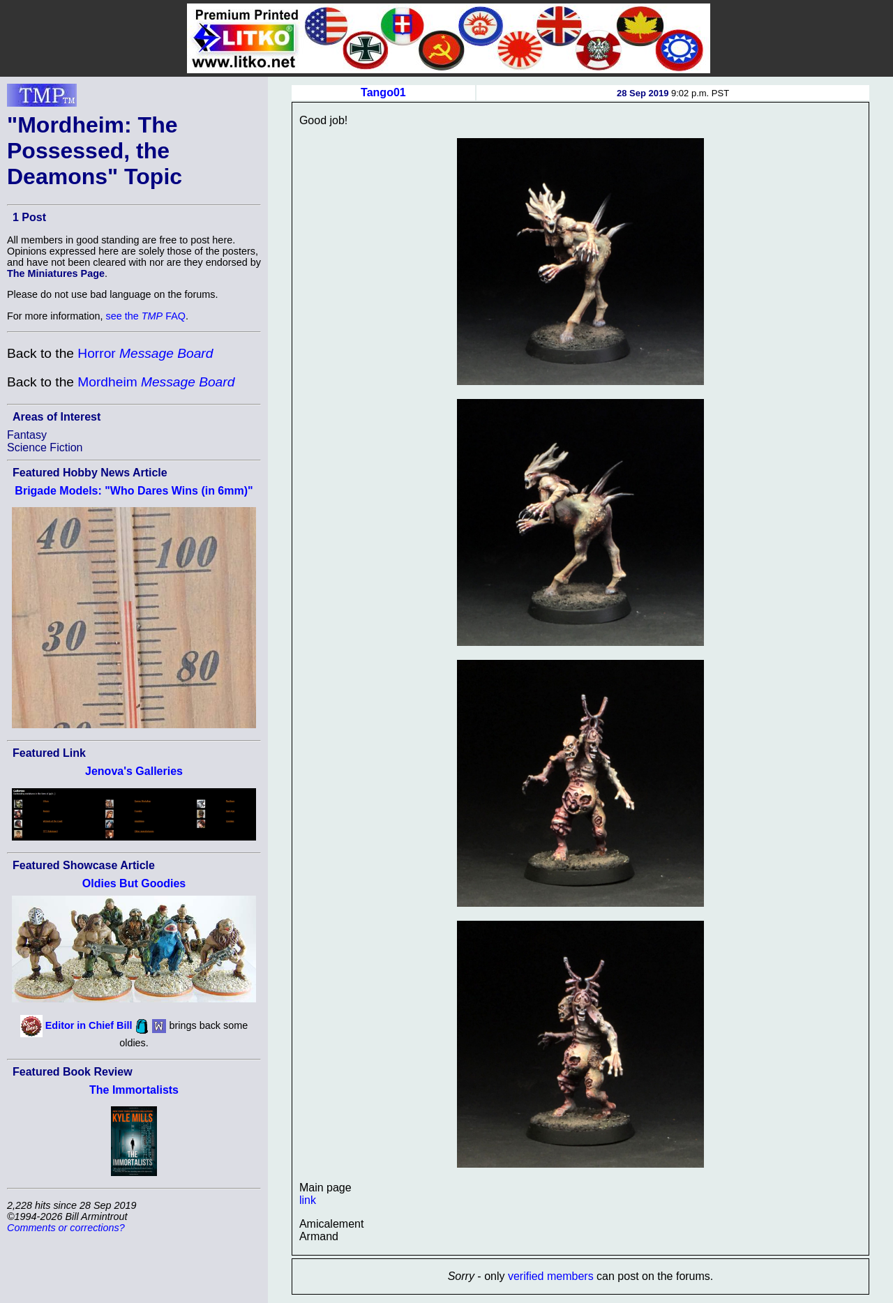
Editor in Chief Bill (89, 1025)
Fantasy (27, 435)
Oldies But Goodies (134, 883)
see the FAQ (146, 316)
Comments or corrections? (66, 1227)
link (307, 1200)
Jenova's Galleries (134, 771)
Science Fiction (45, 447)
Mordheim (155, 382)
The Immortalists (134, 1090)
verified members (551, 1276)
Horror (145, 353)
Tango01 (383, 92)
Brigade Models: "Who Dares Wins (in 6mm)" (134, 491)
